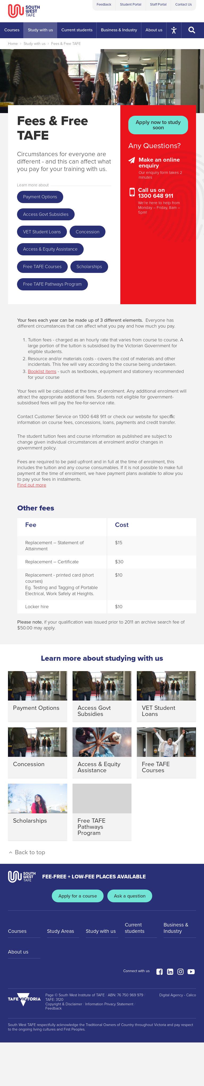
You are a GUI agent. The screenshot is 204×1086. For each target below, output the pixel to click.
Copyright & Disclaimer (63, 1048)
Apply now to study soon (158, 125)
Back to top (26, 896)
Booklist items (42, 415)
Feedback (104, 4)
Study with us (34, 43)
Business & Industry (176, 971)
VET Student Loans (44, 234)
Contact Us (183, 4)
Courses (17, 975)
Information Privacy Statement (109, 1048)
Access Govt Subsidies (49, 216)
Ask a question (131, 940)
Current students (135, 971)
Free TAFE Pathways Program (56, 327)
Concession (36, 253)
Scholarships (37, 309)
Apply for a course (77, 940)
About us (18, 996)
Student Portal (130, 4)
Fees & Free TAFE (66, 43)
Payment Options (42, 197)
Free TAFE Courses (45, 290)
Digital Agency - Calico (177, 1039)
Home (13, 43)
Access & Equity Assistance (53, 271)
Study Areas (61, 975)
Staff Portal (158, 4)
